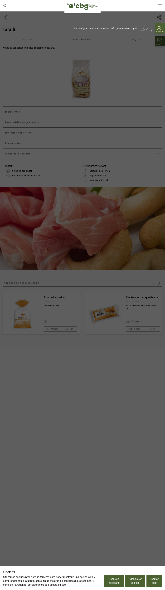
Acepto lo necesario (114, 581)
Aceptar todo (154, 581)
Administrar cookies (135, 581)
